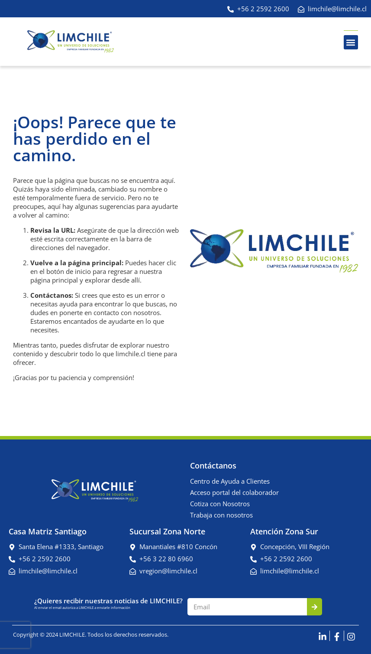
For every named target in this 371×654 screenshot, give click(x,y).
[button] (351, 42)
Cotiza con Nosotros (220, 503)
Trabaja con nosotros (221, 515)
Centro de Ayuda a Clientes (230, 481)
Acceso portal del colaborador (234, 492)
